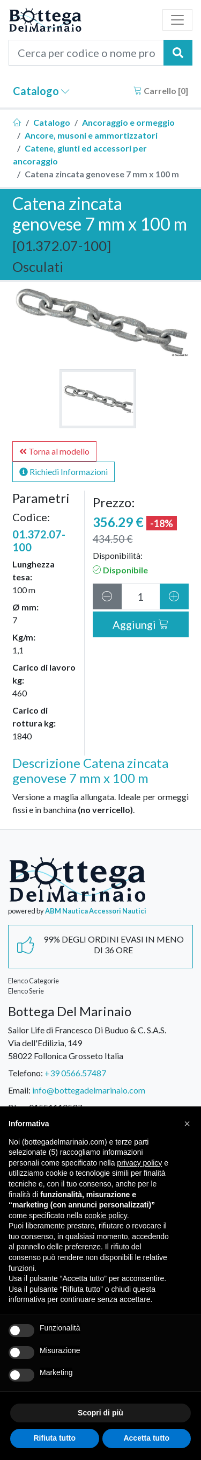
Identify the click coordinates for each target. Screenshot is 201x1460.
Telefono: (25, 1073)
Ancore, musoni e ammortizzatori (91, 135)
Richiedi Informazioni (63, 471)
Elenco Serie (26, 991)
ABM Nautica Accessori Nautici (95, 911)
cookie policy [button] (106, 1215)
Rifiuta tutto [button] (54, 1438)
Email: (19, 1090)
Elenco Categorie (33, 980)
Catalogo (41, 90)
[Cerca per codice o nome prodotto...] (86, 53)
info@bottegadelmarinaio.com (88, 1090)
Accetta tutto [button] (146, 1438)
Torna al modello (54, 451)
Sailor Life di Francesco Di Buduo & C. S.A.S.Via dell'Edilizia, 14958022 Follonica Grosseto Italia (87, 1043)
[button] (187, 1123)
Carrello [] (160, 90)
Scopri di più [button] (100, 1412)
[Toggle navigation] (177, 20)
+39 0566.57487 (75, 1073)
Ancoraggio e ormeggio (128, 122)
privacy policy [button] (139, 1163)
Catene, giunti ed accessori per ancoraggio (80, 154)
